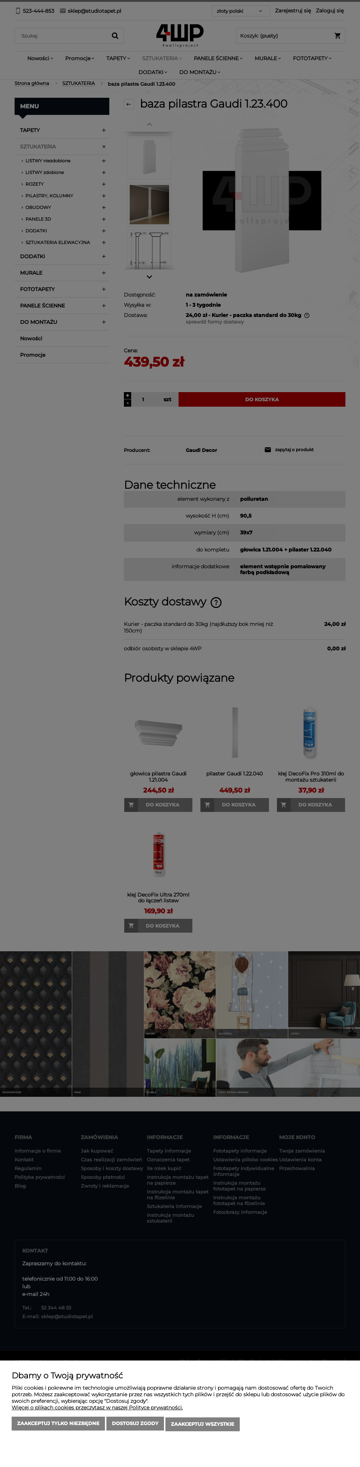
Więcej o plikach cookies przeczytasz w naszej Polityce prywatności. (97, 1409)
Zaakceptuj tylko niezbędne (58, 1425)
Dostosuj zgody (135, 1425)
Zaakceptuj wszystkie (202, 1425)
